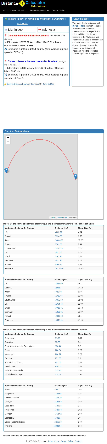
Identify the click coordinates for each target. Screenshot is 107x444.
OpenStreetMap (63, 217)
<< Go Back (22, 24)
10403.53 (58, 316)
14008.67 (59, 240)
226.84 (58, 350)
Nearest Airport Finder (39, 10)
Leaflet (52, 217)
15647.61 (58, 320)
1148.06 (58, 394)
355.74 (58, 370)
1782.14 (58, 418)
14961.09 (58, 284)
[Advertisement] (36, 108)
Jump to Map (48, 84)
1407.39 (58, 398)
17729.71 (58, 308)
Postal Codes (59, 10)
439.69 (58, 374)
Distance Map (78, 26)
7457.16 (58, 260)
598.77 (57, 390)
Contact (78, 441)
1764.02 (58, 414)
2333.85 (58, 426)
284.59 (58, 366)
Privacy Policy (67, 441)
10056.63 (58, 300)
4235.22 (58, 232)
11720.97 (58, 296)
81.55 (57, 338)
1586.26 (58, 406)
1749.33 (58, 410)
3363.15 (58, 256)
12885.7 (58, 288)
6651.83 (58, 252)
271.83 (58, 358)
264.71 (58, 354)
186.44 (58, 346)
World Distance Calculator (14, 10)
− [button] (8, 142)
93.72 (57, 342)
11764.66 (58, 304)
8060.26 (58, 264)
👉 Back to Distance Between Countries (21, 84)
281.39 (58, 362)
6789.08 (58, 244)
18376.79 (59, 268)
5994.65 (58, 236)
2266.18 (58, 422)
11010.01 (58, 312)
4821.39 (58, 292)
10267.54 (59, 248)
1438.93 (58, 402)
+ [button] (8, 138)
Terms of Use (54, 441)
